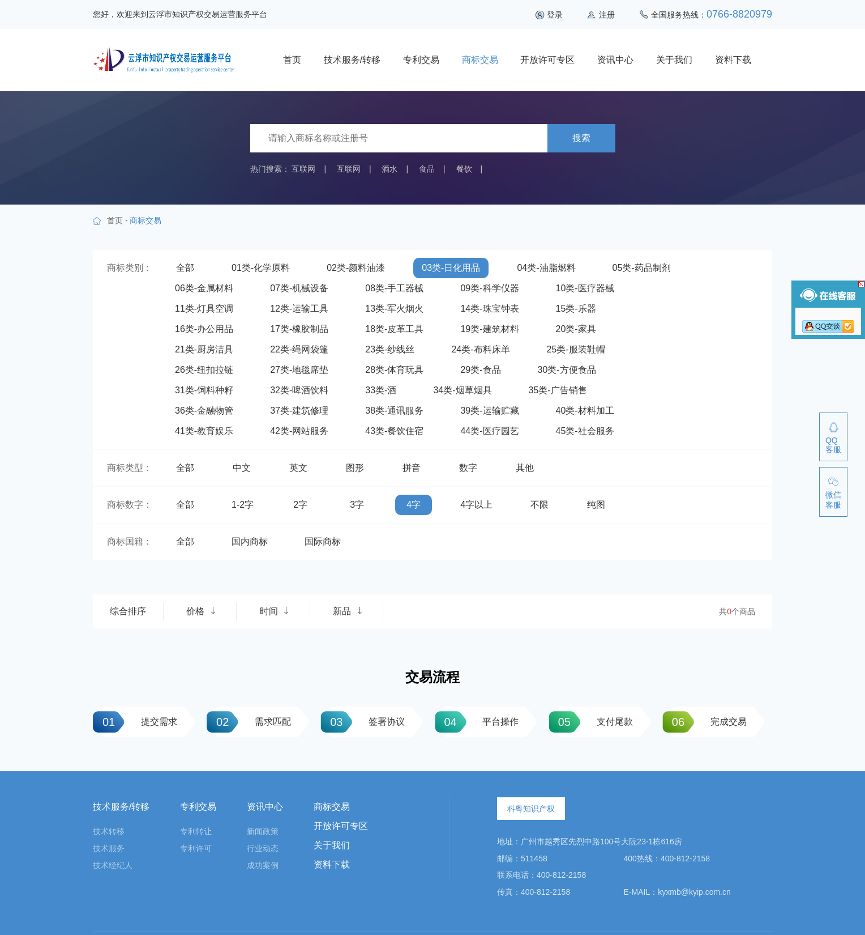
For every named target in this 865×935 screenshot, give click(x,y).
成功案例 (263, 865)
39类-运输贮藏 (489, 410)
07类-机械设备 (299, 288)
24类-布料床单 (480, 349)
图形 (355, 468)
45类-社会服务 (585, 431)
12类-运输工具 (299, 308)
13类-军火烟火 (394, 308)
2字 (300, 504)
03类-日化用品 (451, 268)
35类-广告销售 (558, 390)
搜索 (581, 138)
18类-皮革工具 (394, 329)
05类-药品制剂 (642, 268)
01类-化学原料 (261, 268)
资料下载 (733, 60)
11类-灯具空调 (204, 308)
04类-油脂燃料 (546, 268)
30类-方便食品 (567, 370)
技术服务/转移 (352, 60)
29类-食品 (480, 370)
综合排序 (128, 611)
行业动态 (263, 848)
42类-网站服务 (299, 431)
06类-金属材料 (204, 288)
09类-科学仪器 (489, 288)
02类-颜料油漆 (356, 268)
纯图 (596, 504)
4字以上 (476, 504)
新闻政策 (263, 831)
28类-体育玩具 (394, 370)
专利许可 (196, 848)
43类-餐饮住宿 (394, 431)
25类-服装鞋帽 (576, 349)
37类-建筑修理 (299, 410)
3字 (357, 504)
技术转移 (109, 831)
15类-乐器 (576, 308)
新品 (347, 611)
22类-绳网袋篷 (299, 349)
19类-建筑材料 (489, 329)
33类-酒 (380, 390)
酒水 (389, 168)
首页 (292, 60)
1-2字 (243, 504)
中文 (242, 468)
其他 (525, 468)
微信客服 (833, 499)
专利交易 (421, 60)
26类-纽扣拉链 (204, 370)
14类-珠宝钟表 (489, 308)
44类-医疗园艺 (489, 431)
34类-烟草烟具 (462, 390)
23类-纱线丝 (389, 349)
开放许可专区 (547, 60)
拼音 (411, 468)
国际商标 (323, 541)
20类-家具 (576, 329)
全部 (185, 268)
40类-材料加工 (585, 410)
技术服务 (109, 848)
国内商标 (250, 541)
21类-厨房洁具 (204, 349)
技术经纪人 (112, 865)
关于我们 (674, 60)
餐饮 (464, 168)
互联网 (303, 168)
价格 (201, 611)
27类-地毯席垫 (299, 370)
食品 (427, 168)
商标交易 (480, 60)
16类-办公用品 (204, 329)
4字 (413, 504)
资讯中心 (615, 60)
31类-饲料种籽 (204, 390)
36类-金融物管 (204, 410)
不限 (539, 504)
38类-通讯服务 (394, 410)
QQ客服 (833, 445)
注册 (607, 14)
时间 (274, 611)
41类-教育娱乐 (204, 431)
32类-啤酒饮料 (299, 390)
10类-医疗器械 (585, 288)
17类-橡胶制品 (299, 329)
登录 (555, 14)
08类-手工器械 (394, 288)
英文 (298, 468)
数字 (468, 468)
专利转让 (196, 831)
